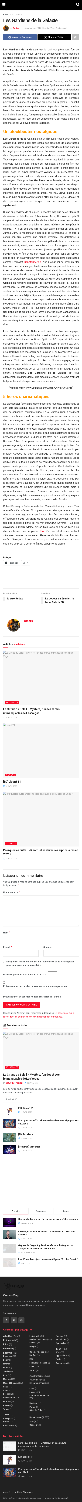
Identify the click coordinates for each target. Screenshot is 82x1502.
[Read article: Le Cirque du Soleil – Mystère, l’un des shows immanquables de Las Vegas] (41, 678)
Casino (59, 1356)
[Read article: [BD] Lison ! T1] (41, 751)
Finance (6, 1360)
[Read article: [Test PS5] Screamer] (9, 1149)
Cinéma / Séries (36, 1348)
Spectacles (12, 702)
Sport (5, 1387)
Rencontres (61, 1359)
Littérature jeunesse (39, 1392)
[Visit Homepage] (40, 5)
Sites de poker (36, 1406)
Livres (32, 1389)
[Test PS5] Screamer (29, 1146)
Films (31, 1363)
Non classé (17, 14)
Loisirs (33, 1332)
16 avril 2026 (10, 718)
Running (6, 1402)
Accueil (6, 1488)
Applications (61, 1352)
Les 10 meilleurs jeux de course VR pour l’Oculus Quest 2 (48, 1259)
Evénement (9, 1336)
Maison (6, 1375)
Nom (6, 932)
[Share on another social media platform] (75, 37)
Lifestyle (11, 844)
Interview (8, 1345)
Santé (5, 1383)
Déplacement (9, 1394)
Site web (47, 947)
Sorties (60, 1332)
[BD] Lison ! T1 (12, 781)
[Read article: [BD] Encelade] (9, 1137)
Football (6, 1398)
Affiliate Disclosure (24, 1488)
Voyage (6, 1415)
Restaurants (8, 1422)
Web (58, 1348)
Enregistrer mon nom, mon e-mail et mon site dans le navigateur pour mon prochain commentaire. (40, 963)
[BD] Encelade (25, 1134)
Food (5, 1364)
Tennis (6, 1405)
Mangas (32, 1343)
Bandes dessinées (38, 1336)
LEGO (31, 1385)
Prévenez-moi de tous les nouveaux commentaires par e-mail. (36, 986)
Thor (42, 531)
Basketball (8, 1390)
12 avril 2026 (25, 1151)
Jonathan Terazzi (14, 1083)
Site (31, 1418)
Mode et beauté (10, 1379)
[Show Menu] (3, 5)
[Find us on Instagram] (21, 1317)
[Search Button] (78, 5)
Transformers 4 (32, 262)
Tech (58, 1345)
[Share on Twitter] (54, 37)
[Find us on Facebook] (6, 1317)
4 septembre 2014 (32, 28)
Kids (5, 1372)
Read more (13, 1098)
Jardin (6, 1368)
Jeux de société (37, 1372)
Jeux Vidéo (34, 1376)
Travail (6, 1411)
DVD (31, 1355)
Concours (34, 1421)
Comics (33, 1339)
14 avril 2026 (10, 859)
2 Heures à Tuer (37, 1379)
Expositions (61, 1336)
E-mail (7, 947)
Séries (32, 1367)
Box (5, 1356)
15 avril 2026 (10, 786)
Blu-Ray (32, 1351)
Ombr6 (16, 28)
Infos (6, 1340)
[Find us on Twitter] (14, 1317)
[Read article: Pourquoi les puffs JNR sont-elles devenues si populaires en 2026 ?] (41, 819)
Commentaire (11, 892)
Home (5, 14)
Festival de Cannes (38, 1359)
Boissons (7, 1352)
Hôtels (6, 1418)
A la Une (10, 775)
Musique (33, 1399)
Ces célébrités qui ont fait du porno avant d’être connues (48, 1219)
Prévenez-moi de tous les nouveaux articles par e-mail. (32, 996)
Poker (32, 1403)
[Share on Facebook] (20, 37)
